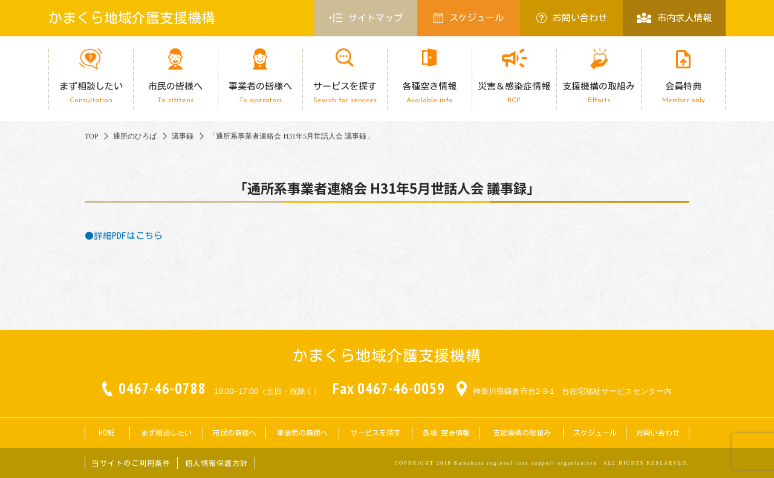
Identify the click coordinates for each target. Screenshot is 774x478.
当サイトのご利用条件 (131, 463)
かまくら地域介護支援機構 (131, 18)
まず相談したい (90, 93)
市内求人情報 (674, 18)
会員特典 (683, 93)
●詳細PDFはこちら (124, 235)
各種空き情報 (429, 93)
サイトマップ (366, 18)
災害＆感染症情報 (514, 93)
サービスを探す (344, 93)
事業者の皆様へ (260, 93)
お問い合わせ (571, 18)
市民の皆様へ (175, 93)
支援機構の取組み (598, 93)
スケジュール (469, 18)
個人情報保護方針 (216, 463)
